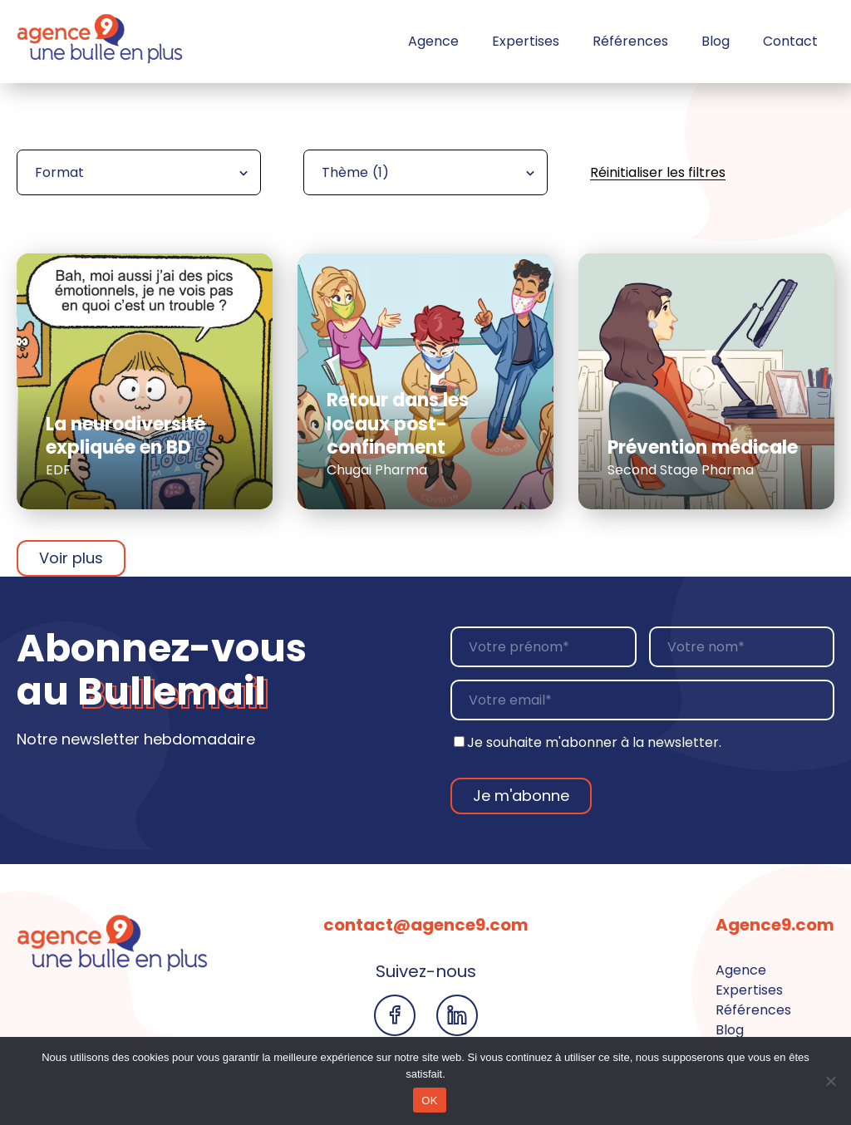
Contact (790, 41)
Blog (715, 41)
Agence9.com (775, 925)
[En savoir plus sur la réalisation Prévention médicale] (706, 381)
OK (429, 1100)
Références (630, 41)
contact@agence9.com (426, 925)
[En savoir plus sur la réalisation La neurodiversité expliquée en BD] (145, 381)
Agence (433, 41)
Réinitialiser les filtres (658, 172)
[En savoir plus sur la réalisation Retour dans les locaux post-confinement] (425, 381)
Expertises (525, 41)
